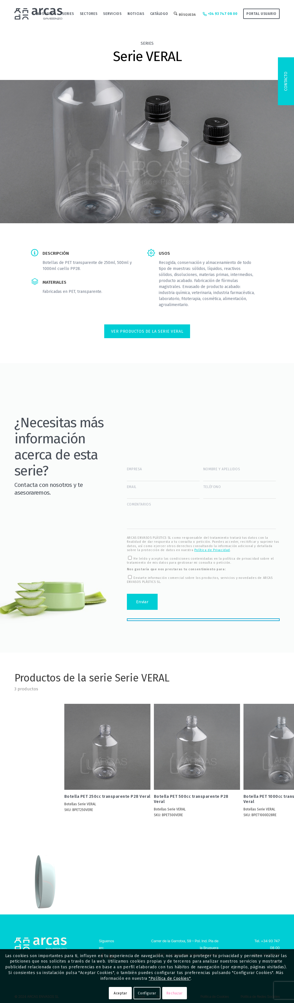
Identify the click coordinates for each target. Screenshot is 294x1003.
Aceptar (120, 993)
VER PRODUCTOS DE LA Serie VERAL (147, 331)
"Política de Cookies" (170, 978)
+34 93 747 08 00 (219, 14)
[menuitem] (46, 14)
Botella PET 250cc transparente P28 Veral (107, 796)
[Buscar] (185, 14)
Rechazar (175, 993)
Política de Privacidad (212, 550)
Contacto (285, 81)
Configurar (147, 993)
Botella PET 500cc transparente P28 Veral (191, 799)
